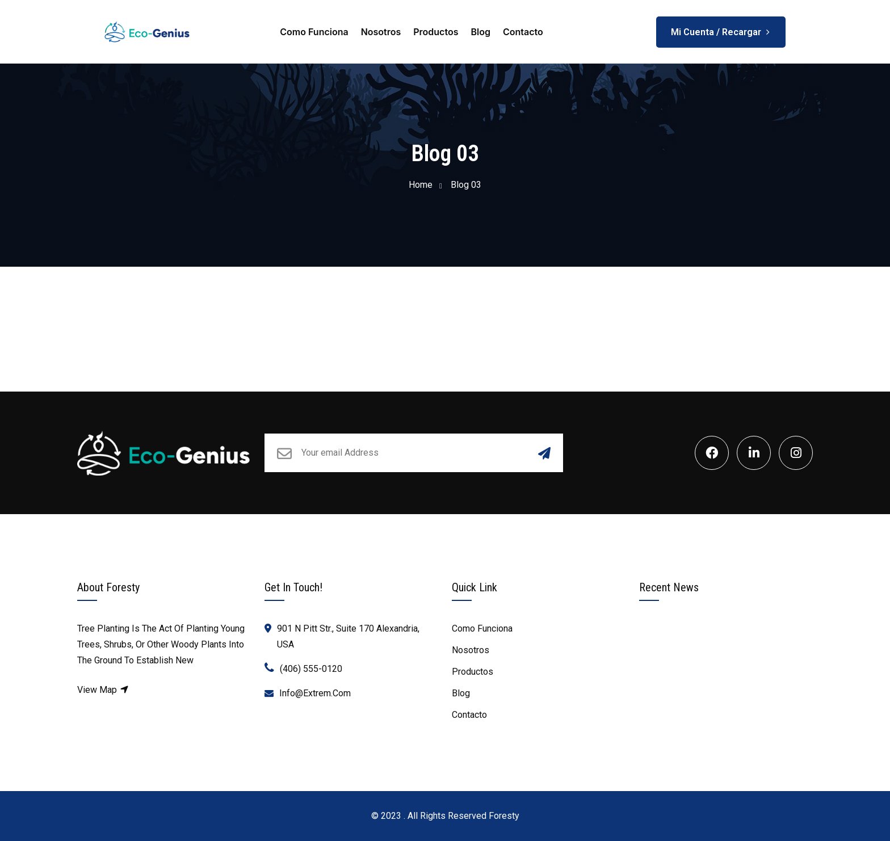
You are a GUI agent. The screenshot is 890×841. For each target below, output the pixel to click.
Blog (480, 31)
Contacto (523, 31)
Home (421, 184)
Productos (435, 31)
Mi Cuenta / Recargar (721, 27)
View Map (103, 689)
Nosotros (381, 31)
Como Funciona (314, 31)
